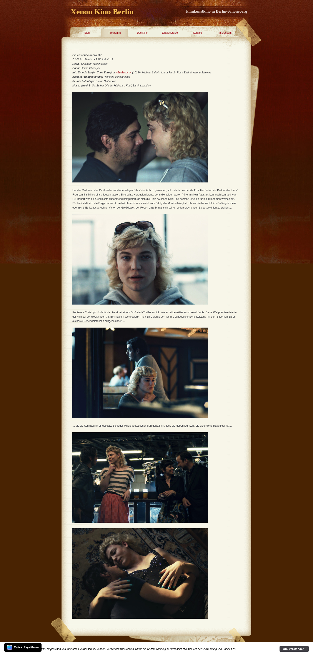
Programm (114, 32)
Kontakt (197, 32)
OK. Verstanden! (294, 649)
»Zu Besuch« (124, 72)
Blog (87, 32)
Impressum (225, 32)
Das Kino (142, 32)
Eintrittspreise (170, 32)
